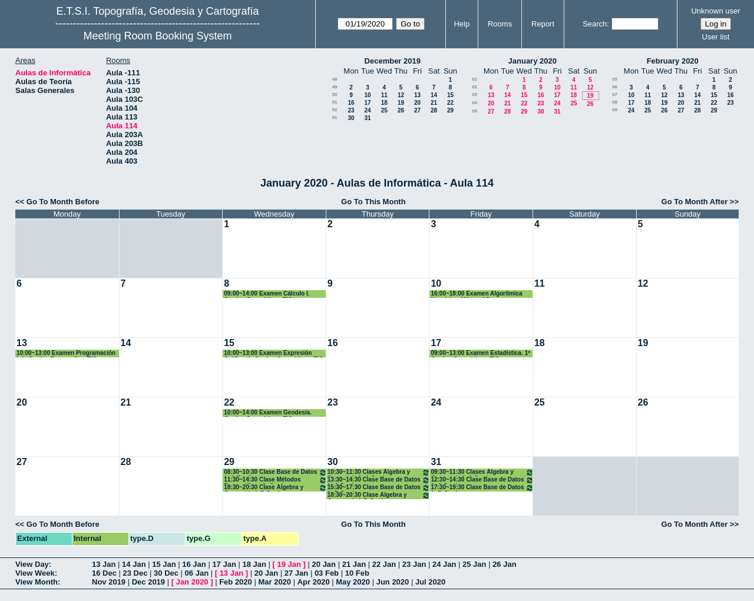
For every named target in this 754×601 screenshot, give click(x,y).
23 (351, 110)
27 (417, 110)
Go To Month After (695, 201)
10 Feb (357, 573)
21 (434, 102)
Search (595, 23)
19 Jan (289, 564)
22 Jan (384, 564)
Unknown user (715, 10)
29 (450, 110)
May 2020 (353, 581)
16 (351, 102)
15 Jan (164, 564)
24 (367, 110)
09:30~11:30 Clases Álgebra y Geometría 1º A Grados (482, 472)
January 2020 (532, 61)
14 (434, 95)
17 (367, 102)
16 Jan (194, 564)
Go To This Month (373, 201)
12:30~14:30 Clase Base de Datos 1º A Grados (482, 480)
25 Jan (474, 564)
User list (716, 36)
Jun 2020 (392, 581)
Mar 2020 (274, 581)
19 (401, 102)
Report (542, 23)
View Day (32, 564)
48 (335, 79)
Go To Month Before (63, 201)
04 (474, 102)
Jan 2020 (192, 581)
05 (474, 111)
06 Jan (197, 573)
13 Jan (103, 564)
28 (434, 110)
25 (384, 110)
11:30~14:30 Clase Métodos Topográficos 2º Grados (275, 480)
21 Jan (354, 564)
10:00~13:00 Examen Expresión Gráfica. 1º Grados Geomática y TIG (273, 353)
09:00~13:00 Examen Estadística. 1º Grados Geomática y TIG (480, 353)
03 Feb (327, 573)
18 (384, 102)
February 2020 (673, 61)
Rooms (500, 23)
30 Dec (166, 573)
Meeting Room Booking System (157, 36)
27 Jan (296, 573)
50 (335, 94)
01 (335, 117)
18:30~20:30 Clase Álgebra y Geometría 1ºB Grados (275, 488)
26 (401, 110)
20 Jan (324, 564)
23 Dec (135, 573)
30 (351, 118)
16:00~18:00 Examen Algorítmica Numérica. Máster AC (476, 294)
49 (335, 86)
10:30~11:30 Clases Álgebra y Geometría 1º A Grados (379, 472)
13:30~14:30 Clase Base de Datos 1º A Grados (379, 480)
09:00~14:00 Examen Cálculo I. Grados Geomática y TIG (266, 294)
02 (474, 86)
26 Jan (504, 564)
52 (335, 109)
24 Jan (444, 564)
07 (614, 94)
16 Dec (104, 573)
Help (461, 23)
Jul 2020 (430, 581)
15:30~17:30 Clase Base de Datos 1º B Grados (379, 488)
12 (401, 95)
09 (614, 109)
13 (417, 95)
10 (367, 95)
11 (384, 95)
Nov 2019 (108, 581)
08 (614, 102)
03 (474, 94)
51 (335, 102)
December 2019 (393, 61)
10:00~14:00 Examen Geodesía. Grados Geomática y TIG (268, 413)
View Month (36, 581)
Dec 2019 (148, 581)
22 (450, 102)
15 (450, 95)
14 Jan (133, 564)
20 (417, 102)
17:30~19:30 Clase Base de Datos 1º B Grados (482, 488)
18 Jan (254, 564)
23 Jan (414, 564)
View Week (35, 573)
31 (367, 118)
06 (614, 86)
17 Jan (224, 564)
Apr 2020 (313, 581)
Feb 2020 (235, 581)
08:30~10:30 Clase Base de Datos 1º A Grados (275, 472)
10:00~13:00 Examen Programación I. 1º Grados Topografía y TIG (65, 353)
